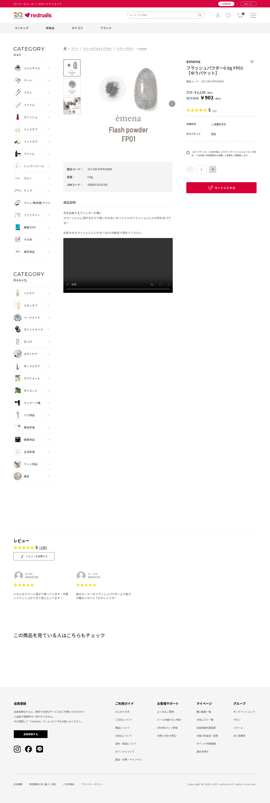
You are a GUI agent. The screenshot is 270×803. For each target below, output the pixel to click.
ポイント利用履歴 (206, 743)
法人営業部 (239, 735)
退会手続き (202, 751)
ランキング (22, 28)
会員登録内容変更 (206, 727)
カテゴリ (77, 28)
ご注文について (123, 719)
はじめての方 (122, 711)
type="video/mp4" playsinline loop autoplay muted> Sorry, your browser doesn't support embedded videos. (118, 265)
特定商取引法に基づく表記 (42, 784)
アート (74, 48)
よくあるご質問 (165, 711)
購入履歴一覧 (203, 711)
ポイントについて (124, 751)
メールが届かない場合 (169, 719)
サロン (237, 719)
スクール (238, 727)
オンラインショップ (244, 711)
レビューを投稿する (34, 556)
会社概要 (17, 784)
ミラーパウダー (125, 48)
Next (172, 103)
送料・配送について (126, 743)
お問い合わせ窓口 (166, 735)
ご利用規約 (68, 784)
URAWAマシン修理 (167, 727)
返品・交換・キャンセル (128, 759)
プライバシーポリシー (92, 784)
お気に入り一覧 (204, 719)
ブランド (106, 28)
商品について (122, 727)
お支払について (123, 735)
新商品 (50, 28)
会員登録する (30, 734)
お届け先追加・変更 (207, 735)
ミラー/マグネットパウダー (98, 48)
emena (142, 48)
